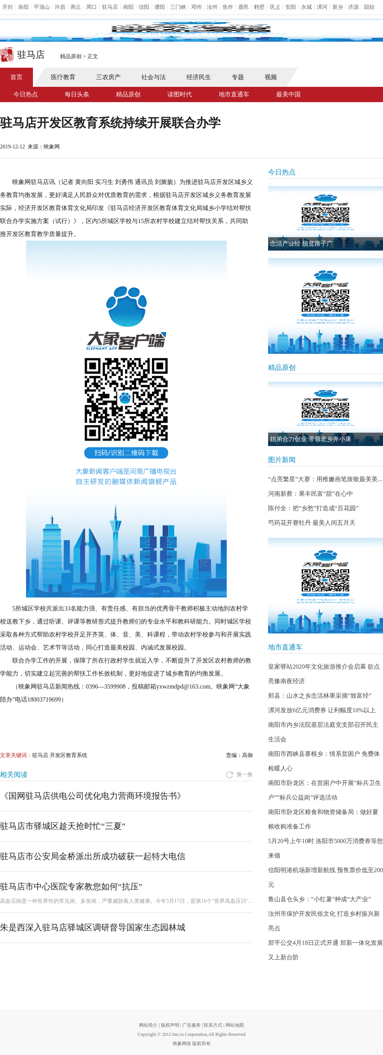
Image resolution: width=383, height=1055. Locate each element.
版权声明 (170, 1025)
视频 (271, 77)
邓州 (196, 7)
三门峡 (178, 7)
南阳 (128, 7)
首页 (16, 77)
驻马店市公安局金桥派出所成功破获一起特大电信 (92, 856)
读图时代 (179, 94)
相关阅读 (14, 774)
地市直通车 (234, 94)
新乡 (337, 7)
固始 (369, 7)
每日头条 (77, 94)
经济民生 (199, 77)
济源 (353, 7)
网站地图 (235, 1025)
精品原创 (71, 56)
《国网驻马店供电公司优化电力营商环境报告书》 (92, 796)
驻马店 (110, 7)
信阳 (144, 7)
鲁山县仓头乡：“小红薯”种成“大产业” (319, 899)
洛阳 (23, 7)
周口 (91, 7)
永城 (306, 7)
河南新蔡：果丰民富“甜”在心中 (310, 493)
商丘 (75, 7)
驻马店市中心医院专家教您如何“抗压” (71, 886)
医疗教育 (63, 77)
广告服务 (191, 1025)
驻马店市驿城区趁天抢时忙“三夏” (63, 826)
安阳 (290, 7)
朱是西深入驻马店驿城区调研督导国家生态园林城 (92, 927)
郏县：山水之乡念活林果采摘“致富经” (320, 695)
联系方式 (213, 1025)
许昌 (60, 7)
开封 (7, 7)
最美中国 (288, 94)
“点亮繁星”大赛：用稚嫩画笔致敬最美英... (325, 479)
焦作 (228, 7)
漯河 (322, 7)
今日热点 (25, 94)
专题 (238, 77)
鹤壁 (259, 7)
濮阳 (159, 7)
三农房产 (108, 77)
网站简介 (148, 1025)
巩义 (275, 7)
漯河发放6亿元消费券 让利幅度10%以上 (322, 710)
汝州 (212, 7)
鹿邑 (243, 7)
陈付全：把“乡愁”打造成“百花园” (313, 508)
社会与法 (153, 77)
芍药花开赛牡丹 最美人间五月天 (311, 522)
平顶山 (42, 7)
